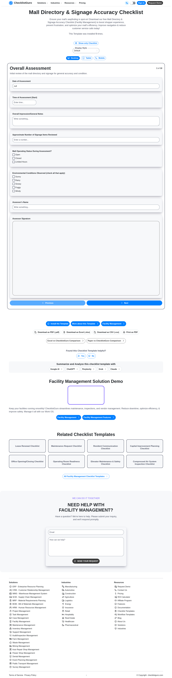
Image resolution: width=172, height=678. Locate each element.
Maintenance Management (22, 625)
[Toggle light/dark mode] (133, 3)
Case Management (19, 618)
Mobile (100, 58)
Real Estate (68, 618)
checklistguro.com (155, 675)
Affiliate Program (123, 601)
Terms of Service (16, 675)
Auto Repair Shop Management (24, 650)
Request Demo (155, 3)
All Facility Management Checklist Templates (86, 476)
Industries (66, 582)
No (91, 356)
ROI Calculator (122, 597)
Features (119, 604)
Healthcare (68, 621)
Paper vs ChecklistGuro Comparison (106, 341)
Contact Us (120, 590)
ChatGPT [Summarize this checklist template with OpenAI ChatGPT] (72, 369)
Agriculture (68, 597)
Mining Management (19, 646)
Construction (69, 594)
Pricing (82, 3)
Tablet (86, 58)
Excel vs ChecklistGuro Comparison (66, 341)
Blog (117, 618)
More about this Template (85, 324)
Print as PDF (130, 332)
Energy (66, 604)
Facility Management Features (99, 417)
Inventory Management (20, 629)
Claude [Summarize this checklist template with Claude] (115, 369)
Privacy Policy (30, 675)
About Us (119, 621)
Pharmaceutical (70, 625)
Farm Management (19, 639)
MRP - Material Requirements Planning (27, 601)
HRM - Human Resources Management (27, 608)
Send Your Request (86, 561)
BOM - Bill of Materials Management (26, 604)
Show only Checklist (86, 43)
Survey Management (19, 667)
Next (124, 303)
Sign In (141, 3)
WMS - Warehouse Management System (28, 594)
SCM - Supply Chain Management (25, 597)
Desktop (72, 58)
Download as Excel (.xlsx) (76, 332)
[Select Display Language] (127, 3)
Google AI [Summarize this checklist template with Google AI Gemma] (56, 369)
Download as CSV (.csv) (106, 332)
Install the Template (57, 324)
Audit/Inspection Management (23, 636)
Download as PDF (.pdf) (46, 332)
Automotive (68, 590)
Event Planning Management (23, 660)
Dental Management (19, 656)
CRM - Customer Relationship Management (29, 590)
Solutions (13, 582)
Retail (66, 611)
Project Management (19, 611)
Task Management (18, 615)
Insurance (67, 608)
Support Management (20, 632)
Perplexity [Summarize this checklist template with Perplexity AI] (88, 369)
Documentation (122, 608)
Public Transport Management (23, 664)
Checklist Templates (124, 611)
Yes (81, 356)
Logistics (67, 601)
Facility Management (113, 324)
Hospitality (68, 615)
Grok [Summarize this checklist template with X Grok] (103, 369)
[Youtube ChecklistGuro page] (86, 675)
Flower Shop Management (22, 653)
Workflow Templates (124, 615)
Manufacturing (69, 587)
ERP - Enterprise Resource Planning (26, 587)
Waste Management (19, 643)
